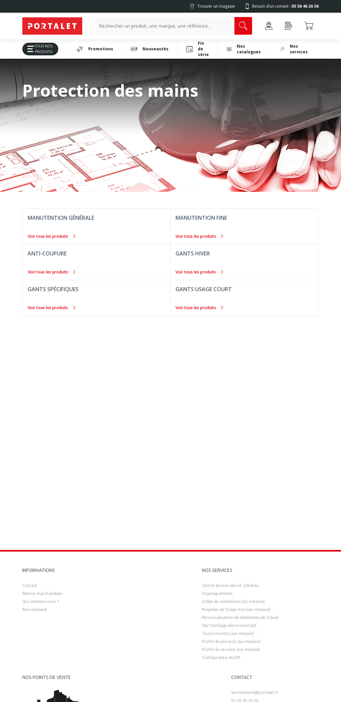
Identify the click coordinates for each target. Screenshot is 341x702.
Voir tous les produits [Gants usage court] (199, 307)
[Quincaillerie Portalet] (52, 26)
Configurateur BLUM (221, 657)
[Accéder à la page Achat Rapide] (289, 26)
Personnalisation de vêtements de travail (240, 617)
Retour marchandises (42, 593)
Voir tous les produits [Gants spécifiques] (51, 307)
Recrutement (34, 609)
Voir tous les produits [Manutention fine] (199, 236)
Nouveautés (150, 49)
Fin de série (197, 48)
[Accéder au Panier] (309, 26)
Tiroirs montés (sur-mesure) (228, 633)
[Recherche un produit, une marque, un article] (165, 26)
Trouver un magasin (216, 6)
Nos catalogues (243, 49)
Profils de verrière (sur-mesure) (231, 649)
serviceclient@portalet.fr (254, 692)
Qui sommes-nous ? (40, 601)
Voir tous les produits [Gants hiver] (199, 272)
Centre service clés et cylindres (230, 585)
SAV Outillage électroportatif (229, 625)
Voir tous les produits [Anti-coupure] (51, 272)
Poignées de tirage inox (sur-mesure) (236, 609)
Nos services (294, 49)
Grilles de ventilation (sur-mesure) (233, 601)
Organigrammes (217, 593)
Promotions (95, 49)
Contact (29, 585)
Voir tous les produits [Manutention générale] (51, 236)
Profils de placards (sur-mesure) (231, 641)
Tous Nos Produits (37, 49)
